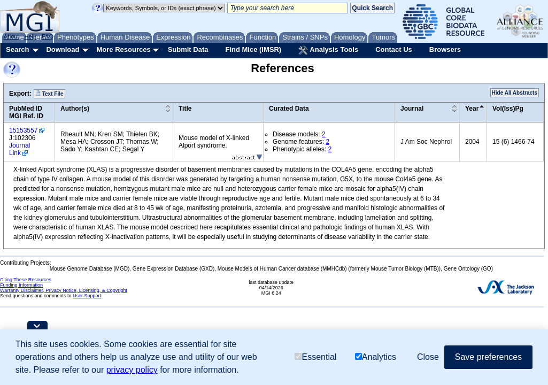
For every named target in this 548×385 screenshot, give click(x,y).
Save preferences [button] (488, 356)
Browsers (445, 49)
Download (62, 49)
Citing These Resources (25, 279)
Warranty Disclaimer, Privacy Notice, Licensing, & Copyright (63, 290)
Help (30, 36)
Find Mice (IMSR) (253, 49)
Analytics (375, 356)
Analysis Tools (328, 50)
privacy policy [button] (132, 369)
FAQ (47, 36)
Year (471, 108)
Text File (49, 93)
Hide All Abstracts (514, 93)
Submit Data (188, 49)
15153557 (23, 130)
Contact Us (393, 49)
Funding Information (21, 285)
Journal (411, 108)
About (11, 36)
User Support (87, 295)
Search (17, 49)
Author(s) (74, 108)
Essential (315, 356)
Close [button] (428, 356)
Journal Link (19, 149)
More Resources (123, 49)
